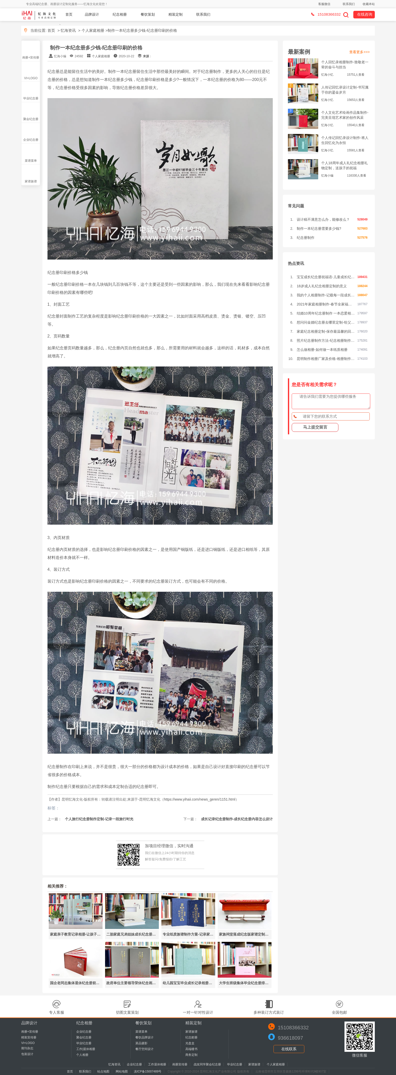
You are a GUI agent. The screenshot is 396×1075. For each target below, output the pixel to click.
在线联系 (288, 1049)
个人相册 (82, 1055)
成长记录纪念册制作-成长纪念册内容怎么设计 (236, 819)
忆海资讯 (68, 30)
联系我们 (349, 4)
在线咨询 (364, 14)
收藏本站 (369, 4)
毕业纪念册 (30, 98)
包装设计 (27, 1054)
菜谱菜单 (31, 160)
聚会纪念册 (30, 119)
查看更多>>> (359, 52)
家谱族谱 (31, 181)
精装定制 (175, 14)
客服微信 (324, 4)
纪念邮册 (191, 1037)
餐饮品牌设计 (144, 1037)
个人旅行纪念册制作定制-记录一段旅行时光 (99, 819)
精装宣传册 (28, 1037)
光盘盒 (189, 1043)
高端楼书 (191, 1049)
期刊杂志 (27, 1048)
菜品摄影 (141, 1043)
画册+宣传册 (30, 57)
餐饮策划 (148, 14)
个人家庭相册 (93, 30)
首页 (68, 14)
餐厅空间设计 (144, 1049)
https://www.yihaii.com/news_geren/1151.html (199, 799)
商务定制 (191, 1055)
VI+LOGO (30, 78)
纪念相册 (120, 14)
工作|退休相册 (85, 1049)
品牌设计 (92, 14)
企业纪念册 (30, 140)
